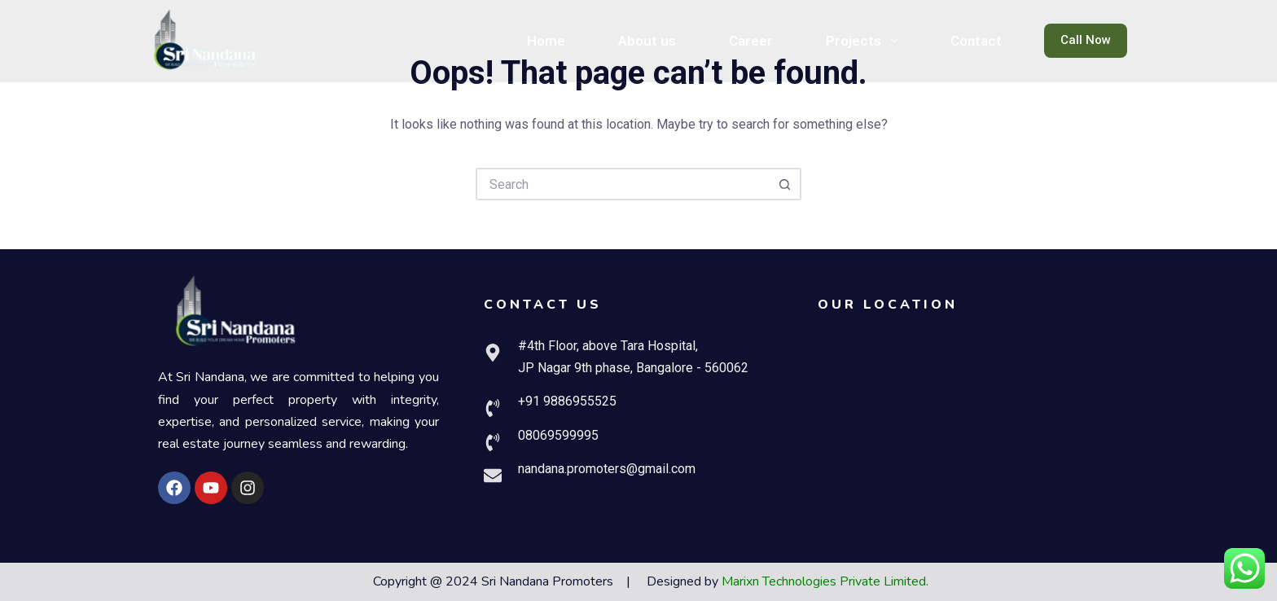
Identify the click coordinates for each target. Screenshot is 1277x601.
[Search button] (785, 184)
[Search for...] (622, 184)
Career (751, 41)
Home (546, 41)
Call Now (1085, 40)
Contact (976, 41)
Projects (864, 40)
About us (647, 41)
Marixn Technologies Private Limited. (825, 581)
